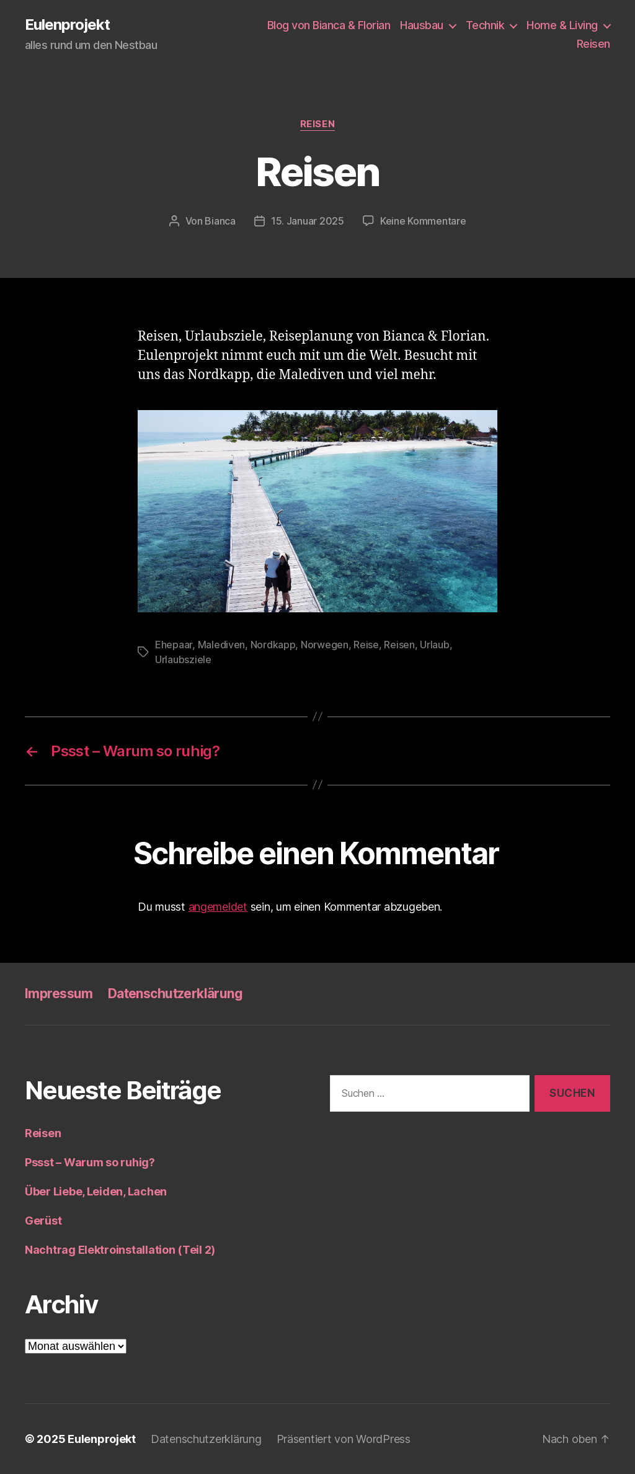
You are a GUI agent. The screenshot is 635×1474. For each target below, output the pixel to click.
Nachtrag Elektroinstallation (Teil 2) (120, 1249)
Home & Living (562, 25)
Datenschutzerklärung (175, 993)
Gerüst (43, 1220)
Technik (485, 25)
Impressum (59, 993)
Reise (366, 644)
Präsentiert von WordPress (344, 1438)
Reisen (593, 43)
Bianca (220, 221)
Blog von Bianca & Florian (329, 25)
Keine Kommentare (423, 221)
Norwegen (325, 644)
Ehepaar (173, 644)
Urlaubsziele (183, 659)
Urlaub (434, 644)
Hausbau (421, 25)
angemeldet (218, 906)
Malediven (222, 644)
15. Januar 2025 (307, 221)
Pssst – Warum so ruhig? (90, 1162)
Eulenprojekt (67, 24)
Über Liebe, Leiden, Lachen (96, 1191)
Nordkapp (273, 644)
